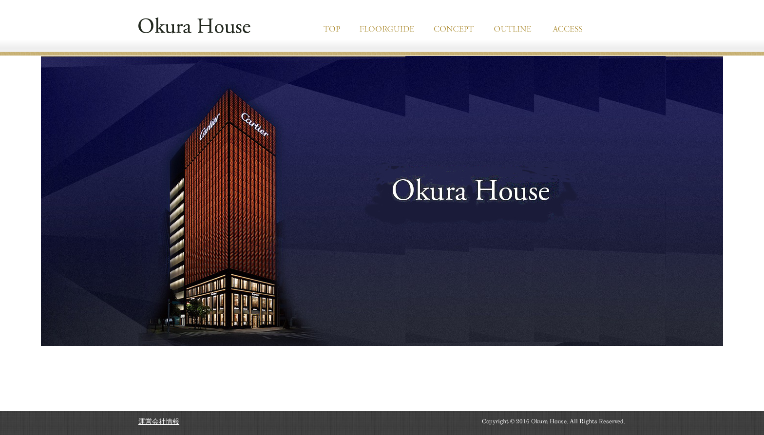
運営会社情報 (158, 421)
